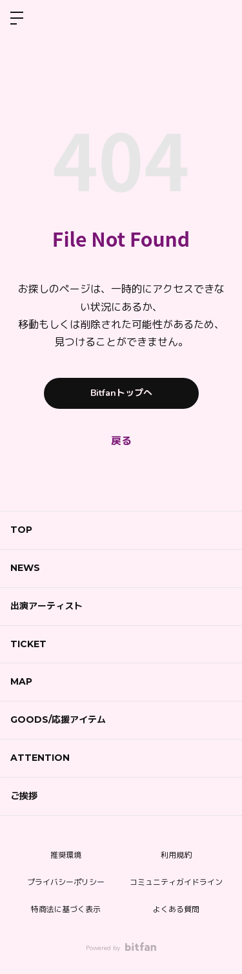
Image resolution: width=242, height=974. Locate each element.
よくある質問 (176, 909)
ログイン (221, 18)
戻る (121, 441)
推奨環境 (65, 855)
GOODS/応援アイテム (58, 719)
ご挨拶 (23, 796)
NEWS (25, 568)
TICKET (28, 644)
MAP (21, 681)
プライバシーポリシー (66, 882)
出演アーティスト (46, 606)
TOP (21, 529)
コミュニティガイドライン (176, 882)
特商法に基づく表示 (66, 909)
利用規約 (176, 855)
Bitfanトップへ (121, 393)
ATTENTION (40, 757)
